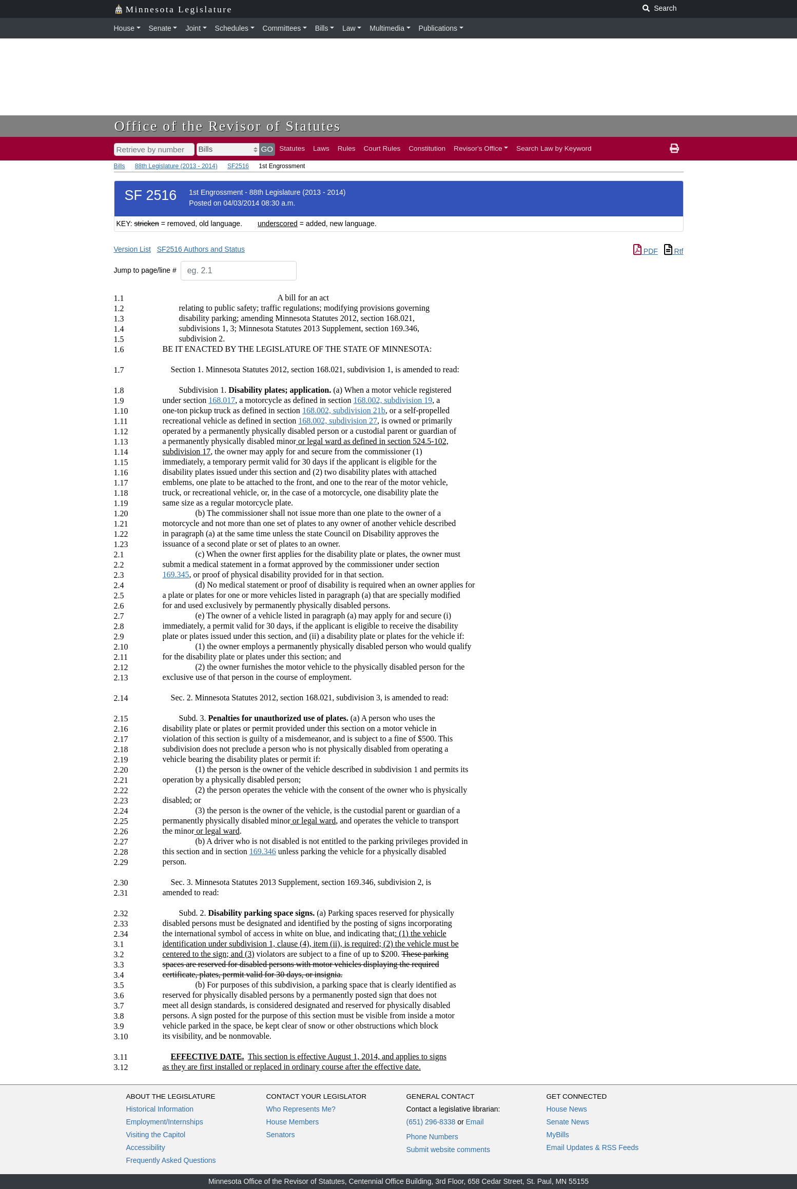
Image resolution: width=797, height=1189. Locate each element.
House (124, 28)
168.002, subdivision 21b (343, 410)
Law (349, 28)
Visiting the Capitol (156, 1135)
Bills (321, 28)
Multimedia (387, 28)
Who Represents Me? (301, 1109)
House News (567, 1109)
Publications (438, 28)
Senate (160, 28)
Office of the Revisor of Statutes (227, 126)
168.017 (221, 400)
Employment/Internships (164, 1122)
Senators (280, 1135)
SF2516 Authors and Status (201, 249)
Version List (132, 249)
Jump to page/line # (145, 270)
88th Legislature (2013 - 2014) (176, 166)
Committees (282, 28)
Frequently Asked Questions (171, 1160)
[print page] (674, 148)
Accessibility (145, 1147)
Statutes (292, 148)
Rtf (674, 251)
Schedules (231, 28)
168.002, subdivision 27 (337, 420)
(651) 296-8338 (431, 1122)
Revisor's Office (478, 148)
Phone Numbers (432, 1137)
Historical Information (160, 1109)
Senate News (568, 1122)
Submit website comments (448, 1149)
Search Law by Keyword (554, 148)
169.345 (176, 574)
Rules (347, 148)
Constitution (427, 148)
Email (474, 1122)
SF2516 (238, 166)
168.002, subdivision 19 (392, 400)
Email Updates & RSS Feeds (593, 1147)
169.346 (262, 851)
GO (267, 149)
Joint (193, 28)
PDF (645, 251)
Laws (321, 148)
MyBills (558, 1135)
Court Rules (382, 148)
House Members (292, 1122)
